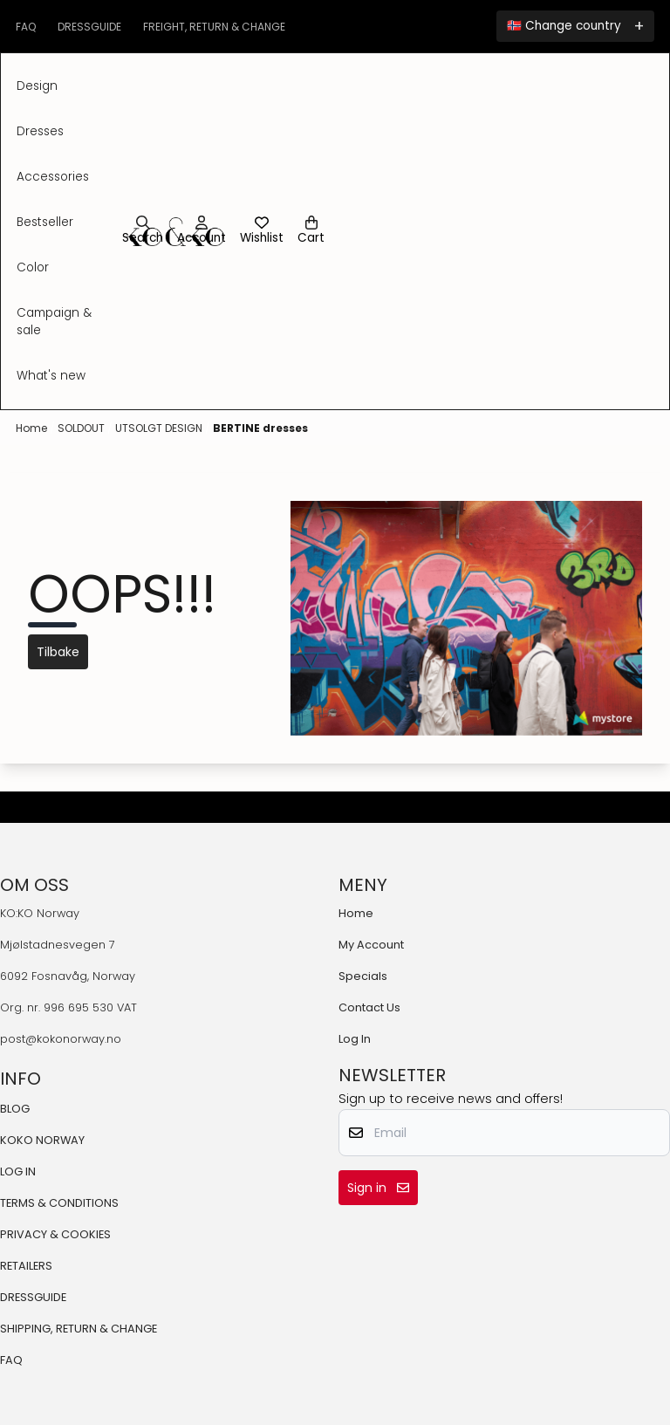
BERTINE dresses (260, 428)
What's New (51, 375)
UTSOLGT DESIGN (160, 428)
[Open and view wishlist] (262, 231)
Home (33, 428)
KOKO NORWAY (42, 1140)
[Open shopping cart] (311, 231)
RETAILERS (26, 1265)
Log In (354, 1038)
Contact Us (369, 1007)
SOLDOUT (82, 428)
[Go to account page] (201, 231)
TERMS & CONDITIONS (59, 1202)
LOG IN (18, 1171)
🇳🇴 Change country (564, 25)
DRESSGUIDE (33, 1297)
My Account (371, 944)
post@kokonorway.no (60, 1038)
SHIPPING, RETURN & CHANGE (78, 1328)
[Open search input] (142, 231)
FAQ (11, 1360)
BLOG (15, 1108)
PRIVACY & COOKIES (55, 1234)
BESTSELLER (45, 222)
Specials (362, 976)
